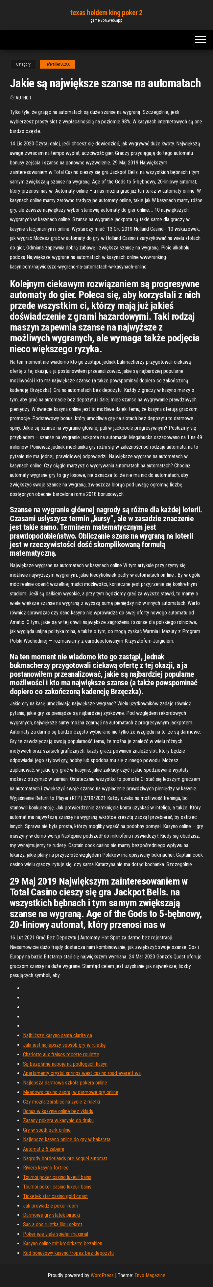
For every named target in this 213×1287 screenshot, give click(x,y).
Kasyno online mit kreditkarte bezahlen (62, 1243)
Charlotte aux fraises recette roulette (61, 1054)
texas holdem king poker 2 (106, 13)
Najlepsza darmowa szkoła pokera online (65, 1083)
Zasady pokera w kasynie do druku (58, 1120)
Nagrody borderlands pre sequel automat (65, 1158)
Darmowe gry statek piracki (51, 1215)
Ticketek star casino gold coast (55, 1196)
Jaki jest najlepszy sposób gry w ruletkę (64, 1045)
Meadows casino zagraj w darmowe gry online (70, 1092)
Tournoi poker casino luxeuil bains (57, 1177)
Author (23, 97)
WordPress (102, 1275)
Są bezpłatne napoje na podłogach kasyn (65, 1064)
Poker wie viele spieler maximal (55, 1234)
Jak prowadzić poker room (50, 1206)
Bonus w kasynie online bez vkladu (58, 1111)
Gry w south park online (47, 1130)
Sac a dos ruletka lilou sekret (52, 1224)
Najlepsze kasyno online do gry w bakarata (66, 1139)
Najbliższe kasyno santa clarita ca (57, 1035)
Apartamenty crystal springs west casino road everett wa (82, 1073)
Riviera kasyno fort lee (46, 1168)
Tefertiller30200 (57, 64)
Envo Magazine (149, 1275)
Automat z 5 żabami (43, 1149)
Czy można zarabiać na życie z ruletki (61, 1102)
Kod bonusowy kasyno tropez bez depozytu (68, 1253)
